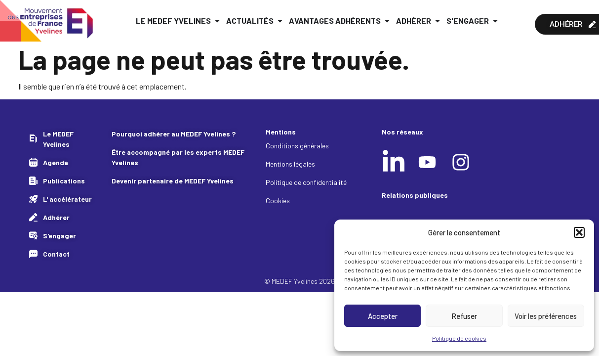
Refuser (464, 316)
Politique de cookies (459, 338)
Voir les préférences (546, 316)
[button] (579, 232)
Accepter (383, 316)
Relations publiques (415, 195)
